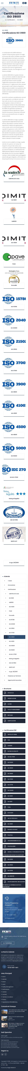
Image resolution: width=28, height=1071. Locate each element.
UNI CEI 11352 (14, 520)
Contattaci (7, 943)
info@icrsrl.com (10, 918)
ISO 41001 (14, 413)
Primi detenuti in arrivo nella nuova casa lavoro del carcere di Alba (18, 1010)
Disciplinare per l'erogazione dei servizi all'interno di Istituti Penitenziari (14, 884)
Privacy (4, 999)
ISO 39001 (14, 392)
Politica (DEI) (11, 846)
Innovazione (11, 585)
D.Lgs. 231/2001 (14, 562)
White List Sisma (12, 734)
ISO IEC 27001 (14, 477)
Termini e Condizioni (7, 997)
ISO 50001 (14, 456)
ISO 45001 (14, 434)
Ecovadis (14, 285)
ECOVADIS (10, 812)
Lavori (9, 704)
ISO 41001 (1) (11, 876)
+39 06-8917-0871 (11, 915)
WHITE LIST (14, 541)
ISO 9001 (14, 200)
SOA (9, 740)
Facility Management (14, 709)
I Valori (10, 581)
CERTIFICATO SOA (14, 179)
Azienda (7, 576)
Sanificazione (12, 721)
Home (3, 976)
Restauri (10, 715)
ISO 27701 (10, 785)
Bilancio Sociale (12, 829)
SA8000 (14, 221)
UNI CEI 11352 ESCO (12, 818)
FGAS (14, 264)
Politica (10, 835)
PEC (7, 1065)
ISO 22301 (10, 859)
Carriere (4, 992)
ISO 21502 (14, 349)
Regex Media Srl (11, 1067)
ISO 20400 (14, 328)
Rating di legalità (14, 498)
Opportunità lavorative (14, 680)
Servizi (4, 981)
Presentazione (12, 698)
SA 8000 (10, 745)
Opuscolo (11, 693)
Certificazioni (10, 20)
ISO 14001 (14, 242)
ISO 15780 (14, 306)
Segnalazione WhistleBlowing (9, 1002)
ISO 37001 (14, 370)
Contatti (4, 994)
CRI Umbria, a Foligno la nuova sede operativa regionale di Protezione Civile (16, 1025)
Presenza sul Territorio (14, 676)
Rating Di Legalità (13, 751)
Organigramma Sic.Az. (14, 840)
